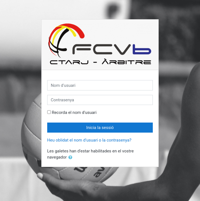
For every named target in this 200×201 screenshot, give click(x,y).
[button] (71, 157)
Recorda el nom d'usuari (74, 112)
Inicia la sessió (100, 127)
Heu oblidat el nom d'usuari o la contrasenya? (89, 140)
